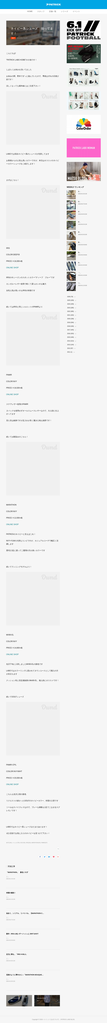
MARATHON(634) (36, 842)
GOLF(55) (22, 842)
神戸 (13, 38)
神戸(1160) (9, 842)
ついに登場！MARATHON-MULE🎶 (89, 283)
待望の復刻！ (11, 893)
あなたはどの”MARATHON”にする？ (89, 191)
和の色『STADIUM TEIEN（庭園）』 (89, 222)
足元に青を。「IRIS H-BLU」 (16, 954)
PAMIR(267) (44, 842)
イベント (76, 11)
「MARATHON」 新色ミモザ (17, 872)
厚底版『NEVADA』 (84, 232)
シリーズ (64, 11)
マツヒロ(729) (16, 842)
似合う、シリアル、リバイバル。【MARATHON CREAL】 (27, 913)
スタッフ (40, 11)
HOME (30, 11)
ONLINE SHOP (12, 268)
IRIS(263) (28, 842)
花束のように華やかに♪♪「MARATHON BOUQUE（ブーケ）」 (28, 975)
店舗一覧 (52, 11)
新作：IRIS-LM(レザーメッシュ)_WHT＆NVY (22, 934)
